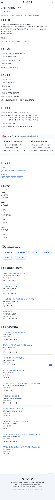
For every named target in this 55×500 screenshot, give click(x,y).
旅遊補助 (11, 170)
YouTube (32, 479)
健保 (8, 177)
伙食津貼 (4, 41)
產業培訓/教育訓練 (21, 170)
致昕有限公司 (24, 15)
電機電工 (18, 15)
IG (23, 479)
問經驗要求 (21, 252)
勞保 (3, 177)
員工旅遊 (4, 170)
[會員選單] (53, 2)
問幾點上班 (8, 257)
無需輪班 (26, 41)
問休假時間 (8, 252)
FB (28, 479)
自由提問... (22, 257)
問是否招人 (48, 252)
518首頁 (9, 15)
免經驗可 (18, 41)
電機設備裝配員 (13, 67)
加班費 (13, 177)
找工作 (13, 15)
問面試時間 (35, 252)
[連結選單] (2, 2)
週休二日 (11, 41)
